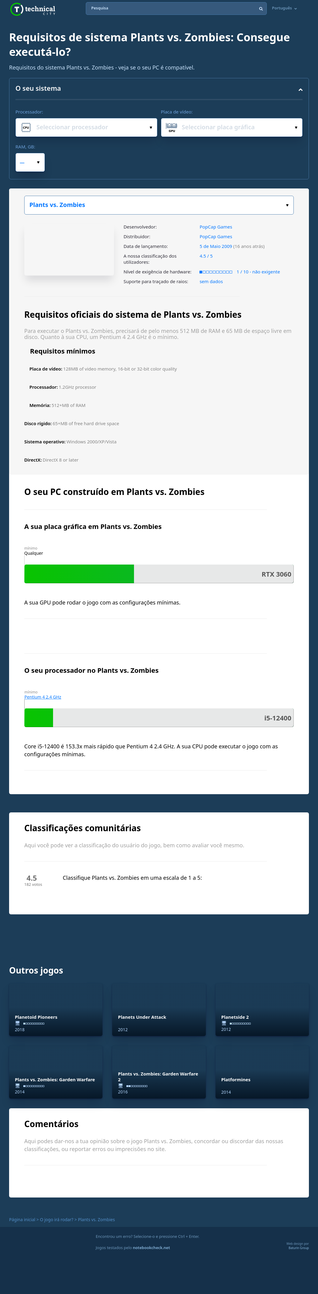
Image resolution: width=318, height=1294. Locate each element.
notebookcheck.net (151, 1247)
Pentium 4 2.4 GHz (43, 697)
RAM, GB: (25, 147)
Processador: (29, 112)
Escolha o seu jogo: (287, 205)
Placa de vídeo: (177, 112)
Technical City (32, 9)
